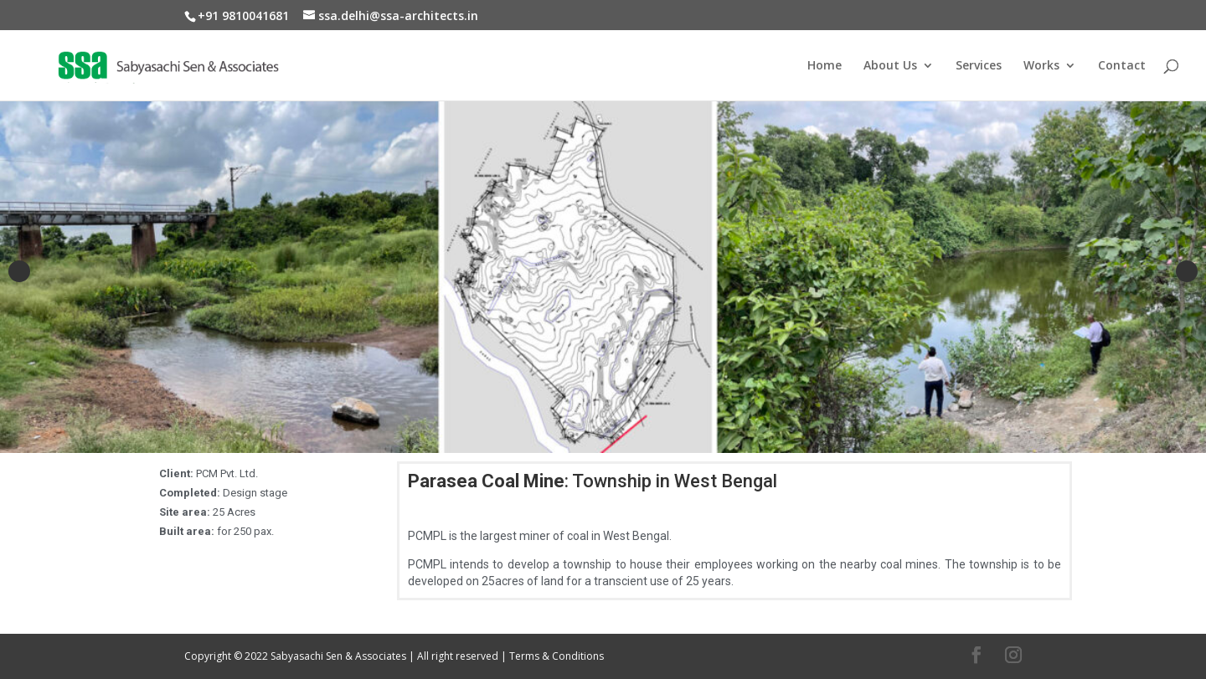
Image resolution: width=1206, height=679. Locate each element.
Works (1041, 66)
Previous (19, 271)
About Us (890, 66)
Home (824, 66)
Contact (1122, 66)
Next (1187, 271)
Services (979, 66)
